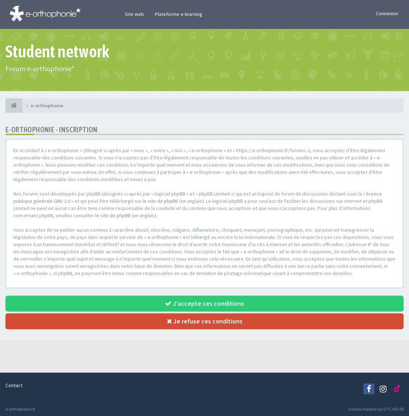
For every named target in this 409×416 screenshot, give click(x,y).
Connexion (387, 13)
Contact (13, 385)
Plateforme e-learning (178, 14)
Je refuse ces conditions (205, 321)
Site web (134, 14)
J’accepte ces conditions (204, 303)
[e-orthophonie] (13, 105)
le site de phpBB (160, 201)
